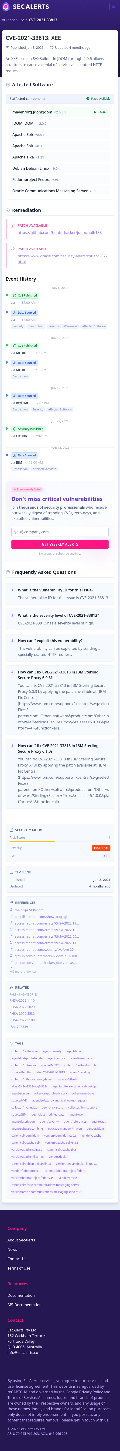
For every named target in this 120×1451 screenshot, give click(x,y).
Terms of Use (18, 1268)
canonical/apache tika (61, 1150)
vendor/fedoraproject (25, 1171)
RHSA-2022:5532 (22, 1013)
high (101, 848)
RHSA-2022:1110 (22, 1000)
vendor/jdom (95, 1129)
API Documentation (24, 1304)
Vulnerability (13, 20)
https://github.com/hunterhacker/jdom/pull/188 (60, 232)
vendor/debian (58, 1157)
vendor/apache (91, 1136)
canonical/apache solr (25, 1143)
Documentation (21, 1295)
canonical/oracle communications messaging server (45, 1185)
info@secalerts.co (22, 1352)
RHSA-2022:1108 (22, 1020)
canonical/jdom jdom (25, 1136)
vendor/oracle (67, 1178)
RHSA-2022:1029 (22, 1007)
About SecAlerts (21, 1240)
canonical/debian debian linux (31, 1164)
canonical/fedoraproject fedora (65, 1171)
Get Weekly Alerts (60, 544)
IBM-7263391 (20, 1026)
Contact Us (16, 1258)
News (12, 1249)
